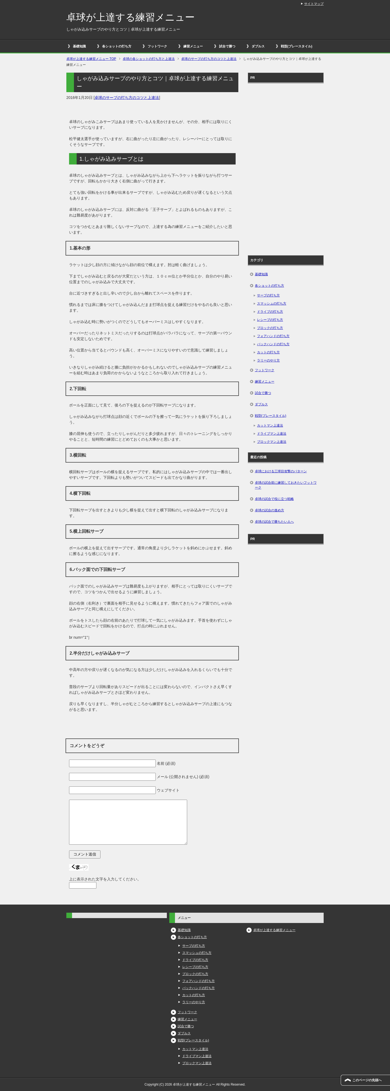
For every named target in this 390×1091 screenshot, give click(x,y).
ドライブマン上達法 (271, 433)
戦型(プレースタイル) (296, 46)
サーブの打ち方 (268, 295)
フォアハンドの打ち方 (273, 336)
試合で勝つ (227, 46)
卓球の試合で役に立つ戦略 (274, 499)
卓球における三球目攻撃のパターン (281, 471)
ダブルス (258, 46)
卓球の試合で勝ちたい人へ (274, 522)
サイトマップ (314, 4)
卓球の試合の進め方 (269, 510)
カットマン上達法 (270, 425)
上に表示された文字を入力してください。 (105, 879)
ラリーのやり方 (268, 360)
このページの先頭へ (367, 1080)
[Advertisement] (285, 167)
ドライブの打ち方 (270, 312)
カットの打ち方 (268, 352)
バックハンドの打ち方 (273, 344)
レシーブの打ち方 (270, 320)
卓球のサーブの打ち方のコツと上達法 (127, 97)
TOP (91, 59)
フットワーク (157, 46)
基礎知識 (79, 46)
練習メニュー (193, 46)
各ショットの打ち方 (116, 46)
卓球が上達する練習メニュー (130, 17)
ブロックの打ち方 (270, 328)
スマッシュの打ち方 (271, 303)
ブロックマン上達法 (271, 442)
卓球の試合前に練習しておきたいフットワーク (286, 485)
